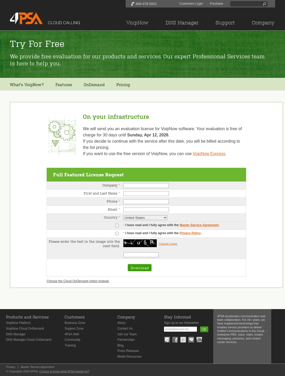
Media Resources (129, 356)
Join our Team (127, 334)
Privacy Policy (190, 233)
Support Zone (74, 328)
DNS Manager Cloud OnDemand (28, 340)
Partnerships (126, 340)
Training (70, 345)
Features (63, 84)
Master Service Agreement (199, 225)
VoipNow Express (209, 153)
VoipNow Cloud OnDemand (25, 328)
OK (204, 329)
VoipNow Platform (18, 323)
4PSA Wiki (72, 334)
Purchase (216, 3)
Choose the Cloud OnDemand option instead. (78, 281)
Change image (168, 243)
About (121, 323)
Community (72, 340)
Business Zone (75, 323)
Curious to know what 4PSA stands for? (64, 371)
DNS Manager (16, 334)
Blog (120, 345)
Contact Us (125, 328)
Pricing (123, 84)
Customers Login (191, 3)
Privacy (10, 366)
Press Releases (128, 351)
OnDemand (94, 84)
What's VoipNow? (27, 84)
